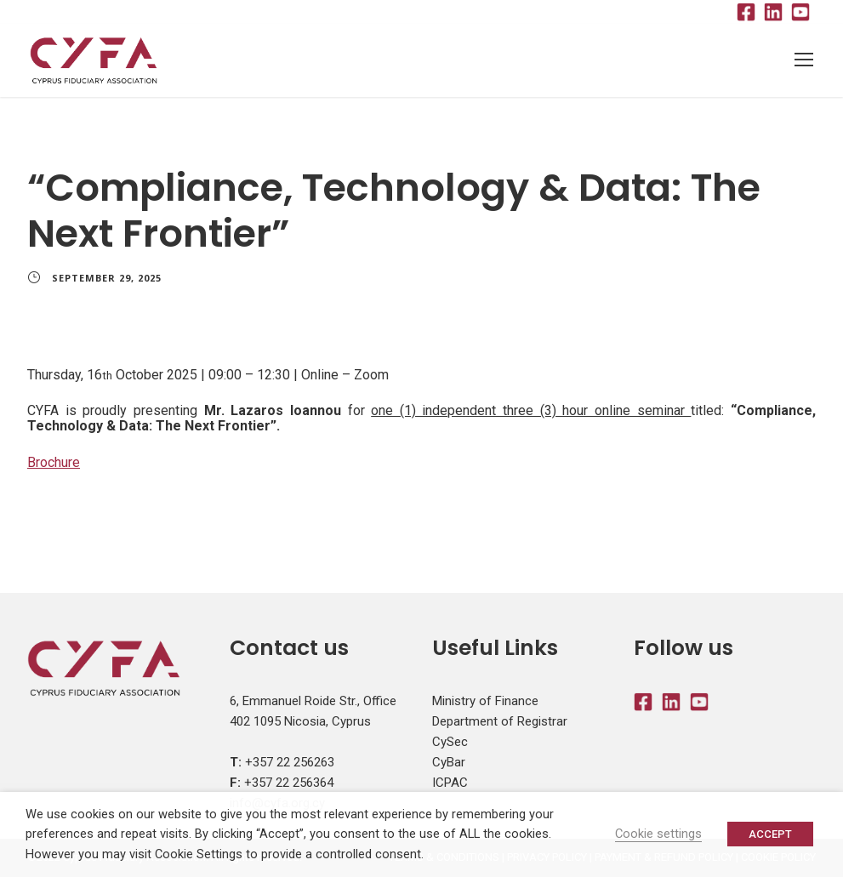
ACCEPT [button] (770, 834)
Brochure (53, 462)
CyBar (448, 762)
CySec (450, 741)
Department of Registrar (499, 721)
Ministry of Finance (485, 701)
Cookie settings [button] (658, 833)
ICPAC (450, 782)
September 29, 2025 (107, 277)
